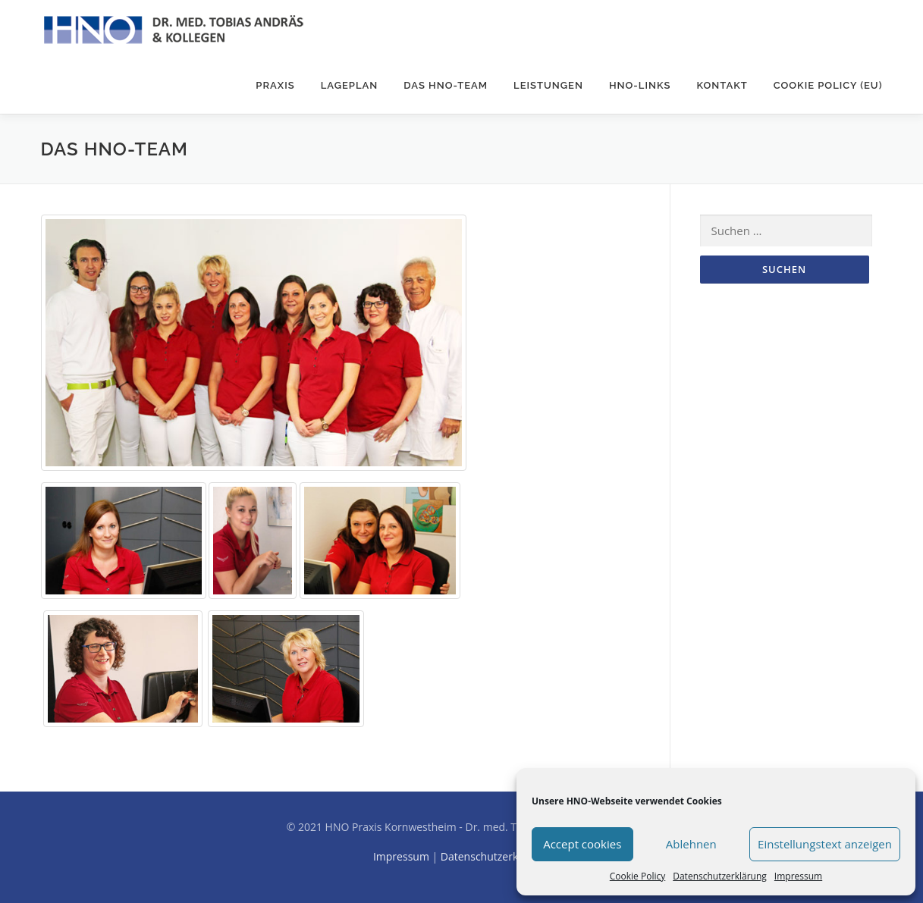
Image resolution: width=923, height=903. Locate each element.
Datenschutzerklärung (720, 876)
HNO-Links (640, 85)
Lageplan (349, 85)
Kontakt (721, 85)
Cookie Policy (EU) (828, 85)
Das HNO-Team (445, 85)
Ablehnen (691, 843)
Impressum (798, 876)
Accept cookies (582, 843)
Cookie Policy (637, 876)
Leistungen (548, 85)
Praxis (275, 85)
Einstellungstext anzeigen (825, 843)
